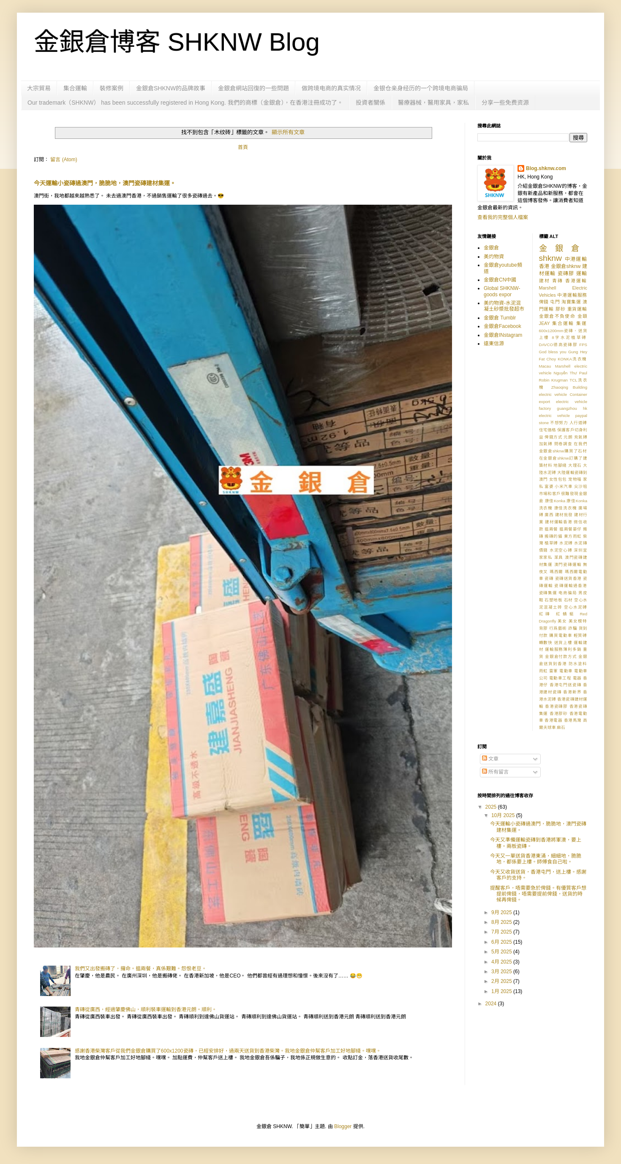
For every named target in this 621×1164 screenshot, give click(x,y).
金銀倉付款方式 (561, 656)
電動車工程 (560, 678)
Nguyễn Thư (565, 373)
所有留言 (495, 772)
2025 (491, 807)
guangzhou (567, 408)
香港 (544, 266)
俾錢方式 (553, 437)
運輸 (581, 273)
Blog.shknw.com (546, 168)
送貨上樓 (563, 642)
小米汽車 (563, 486)
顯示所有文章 (288, 132)
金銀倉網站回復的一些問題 (253, 88)
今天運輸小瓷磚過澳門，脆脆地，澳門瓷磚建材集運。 (105, 183)
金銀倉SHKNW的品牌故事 (170, 88)
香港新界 (572, 692)
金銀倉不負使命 (557, 316)
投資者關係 (370, 102)
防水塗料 (578, 663)
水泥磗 (566, 543)
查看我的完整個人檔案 (502, 217)
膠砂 (561, 308)
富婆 (549, 486)
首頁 (243, 147)
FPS (583, 344)
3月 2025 (502, 972)
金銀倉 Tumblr (500, 318)
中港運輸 (576, 259)
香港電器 (553, 720)
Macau (545, 366)
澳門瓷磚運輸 (568, 564)
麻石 (561, 727)
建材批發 (564, 514)
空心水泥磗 (575, 607)
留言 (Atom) (63, 159)
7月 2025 (502, 932)
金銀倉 (491, 248)
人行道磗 (578, 422)
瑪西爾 (557, 571)
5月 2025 (502, 952)
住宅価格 (547, 430)
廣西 (549, 514)
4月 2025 (502, 962)
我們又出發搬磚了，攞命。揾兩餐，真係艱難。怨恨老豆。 (141, 969)
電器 (577, 678)
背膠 (543, 628)
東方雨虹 (573, 536)
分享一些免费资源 (505, 102)
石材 (568, 600)
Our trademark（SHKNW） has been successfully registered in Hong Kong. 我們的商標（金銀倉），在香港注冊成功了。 (185, 102)
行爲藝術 (558, 628)
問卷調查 (563, 443)
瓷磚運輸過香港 (570, 585)
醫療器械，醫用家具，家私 (433, 102)
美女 (562, 621)
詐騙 (572, 628)
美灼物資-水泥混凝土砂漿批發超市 (504, 306)
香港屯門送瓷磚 (566, 684)
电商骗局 (567, 592)
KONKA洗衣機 (572, 359)
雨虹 (543, 671)
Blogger (342, 1126)
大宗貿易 (39, 88)
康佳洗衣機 (565, 508)
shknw (550, 258)
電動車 (566, 671)
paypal (581, 415)
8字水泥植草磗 (569, 337)
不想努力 (559, 422)
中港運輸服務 (572, 295)
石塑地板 (553, 600)
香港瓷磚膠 (556, 706)
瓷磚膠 (566, 273)
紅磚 (546, 614)
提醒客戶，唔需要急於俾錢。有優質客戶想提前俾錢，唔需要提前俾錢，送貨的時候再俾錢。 (538, 894)
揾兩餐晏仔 (570, 529)
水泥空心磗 (561, 550)
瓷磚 (549, 578)
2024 (491, 1004)
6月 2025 (502, 942)
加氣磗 (546, 443)
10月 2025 (503, 815)
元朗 (568, 437)
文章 (490, 759)
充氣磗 (581, 437)
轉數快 (546, 642)
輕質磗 (580, 635)
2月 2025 (502, 981)
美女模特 (578, 621)
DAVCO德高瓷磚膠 (558, 344)
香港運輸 (576, 280)
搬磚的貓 (553, 536)
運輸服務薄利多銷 (563, 649)
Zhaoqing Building (569, 387)
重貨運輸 (577, 308)
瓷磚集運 (548, 592)
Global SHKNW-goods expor (502, 291)
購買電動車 (560, 635)
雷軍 (553, 671)
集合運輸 (75, 88)
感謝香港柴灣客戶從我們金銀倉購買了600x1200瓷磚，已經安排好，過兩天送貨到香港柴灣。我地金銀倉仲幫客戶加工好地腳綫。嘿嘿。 (228, 1051)
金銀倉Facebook (502, 326)
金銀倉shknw (566, 266)
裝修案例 (111, 88)
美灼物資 (494, 257)
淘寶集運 (571, 301)
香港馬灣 (573, 720)
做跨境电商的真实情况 (331, 88)
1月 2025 (502, 991)
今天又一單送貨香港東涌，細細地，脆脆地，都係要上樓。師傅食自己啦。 (535, 859)
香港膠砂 (559, 713)
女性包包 (558, 479)
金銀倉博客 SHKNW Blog (177, 42)
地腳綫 (560, 465)
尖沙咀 (581, 486)
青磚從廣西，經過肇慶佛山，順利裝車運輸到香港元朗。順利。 (146, 1009)
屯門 (555, 301)
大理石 (575, 465)
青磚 (557, 280)
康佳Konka (555, 500)
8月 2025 (502, 922)
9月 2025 (502, 912)
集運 (581, 323)
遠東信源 (494, 343)
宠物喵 (575, 479)
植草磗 (551, 543)
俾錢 (544, 301)
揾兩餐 (551, 529)
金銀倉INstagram (503, 335)
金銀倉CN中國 (500, 280)
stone (544, 422)
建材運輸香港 (558, 522)
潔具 (559, 557)
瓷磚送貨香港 (568, 578)
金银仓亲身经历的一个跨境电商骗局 (420, 88)
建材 (544, 280)
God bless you (553, 351)
